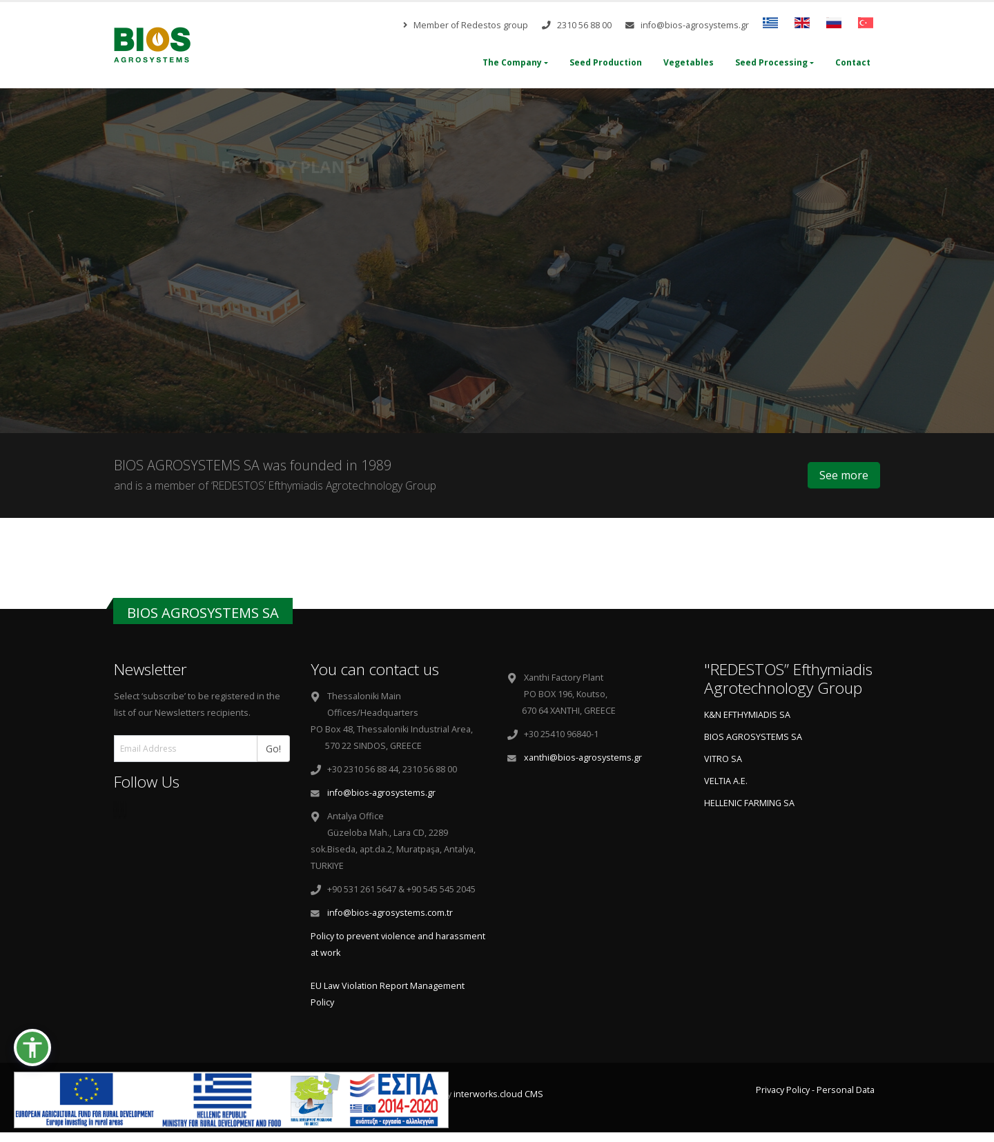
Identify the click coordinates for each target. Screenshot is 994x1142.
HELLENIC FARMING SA (749, 803)
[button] (32, 1047)
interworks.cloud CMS (498, 1094)
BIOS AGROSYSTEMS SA (753, 737)
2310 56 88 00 (577, 25)
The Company (512, 62)
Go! (278, 748)
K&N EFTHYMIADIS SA (747, 715)
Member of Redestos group (465, 25)
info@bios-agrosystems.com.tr (390, 913)
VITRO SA (723, 759)
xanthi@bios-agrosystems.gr (583, 757)
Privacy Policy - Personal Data (815, 1090)
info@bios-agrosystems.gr (687, 25)
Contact (852, 62)
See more (843, 475)
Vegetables (688, 62)
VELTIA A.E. (726, 781)
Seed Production (605, 62)
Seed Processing (771, 62)
